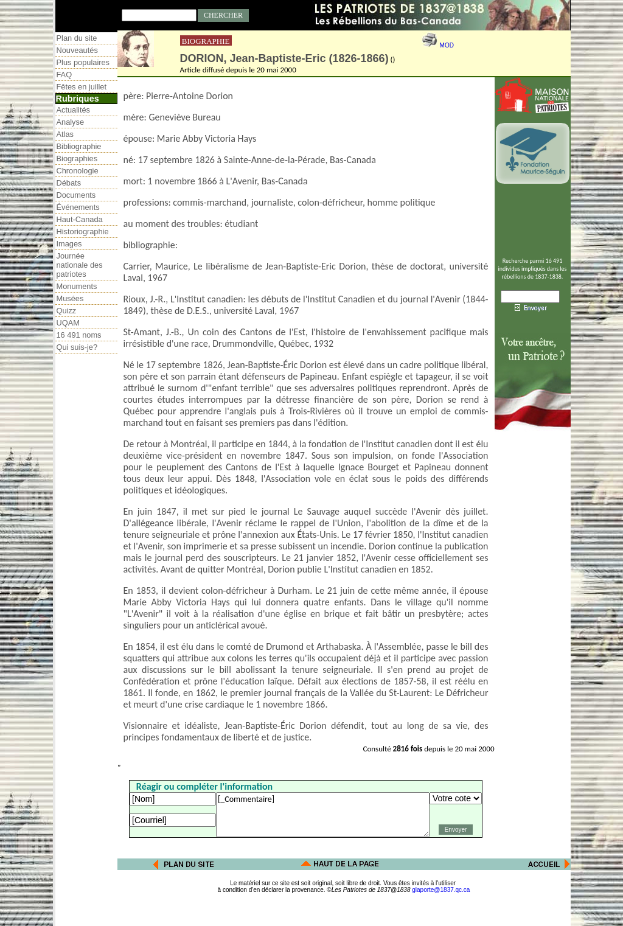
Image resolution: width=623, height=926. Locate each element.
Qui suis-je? (77, 347)
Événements (78, 207)
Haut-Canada (80, 219)
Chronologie (78, 170)
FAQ (64, 74)
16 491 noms (79, 334)
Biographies (77, 158)
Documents (76, 195)
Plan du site (77, 38)
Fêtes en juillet (82, 86)
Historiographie (83, 231)
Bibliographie (79, 146)
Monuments (77, 286)
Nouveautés (77, 50)
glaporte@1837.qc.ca (441, 889)
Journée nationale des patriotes (80, 265)
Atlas (65, 134)
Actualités (73, 109)
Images (69, 243)
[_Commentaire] (323, 814)
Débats (69, 182)
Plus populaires (83, 62)
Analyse (71, 122)
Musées (70, 298)
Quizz (67, 310)
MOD (447, 45)
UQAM (68, 322)
